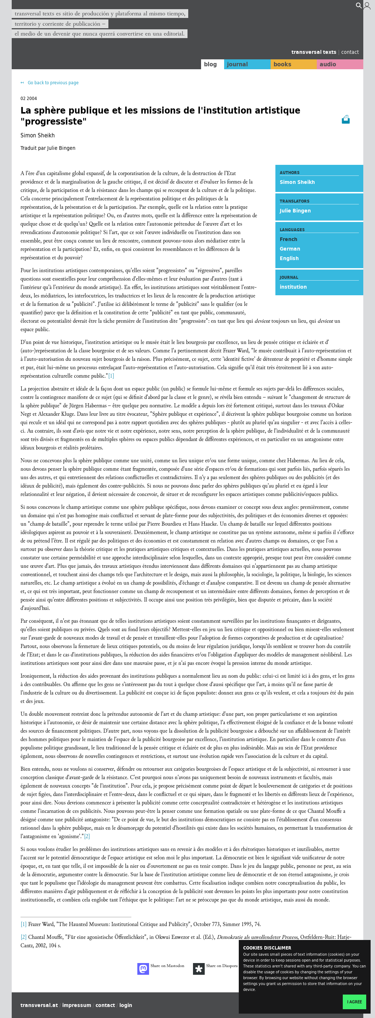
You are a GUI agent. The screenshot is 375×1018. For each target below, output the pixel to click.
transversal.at (39, 1005)
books (277, 64)
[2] (87, 836)
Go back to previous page (53, 82)
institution (293, 287)
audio (326, 64)
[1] (111, 376)
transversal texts (315, 52)
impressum (76, 1005)
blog (201, 64)
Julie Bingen (295, 211)
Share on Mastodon (160, 969)
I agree (354, 1002)
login (125, 1005)
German (290, 249)
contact (350, 52)
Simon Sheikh (297, 182)
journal (230, 64)
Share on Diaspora (215, 969)
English (289, 258)
